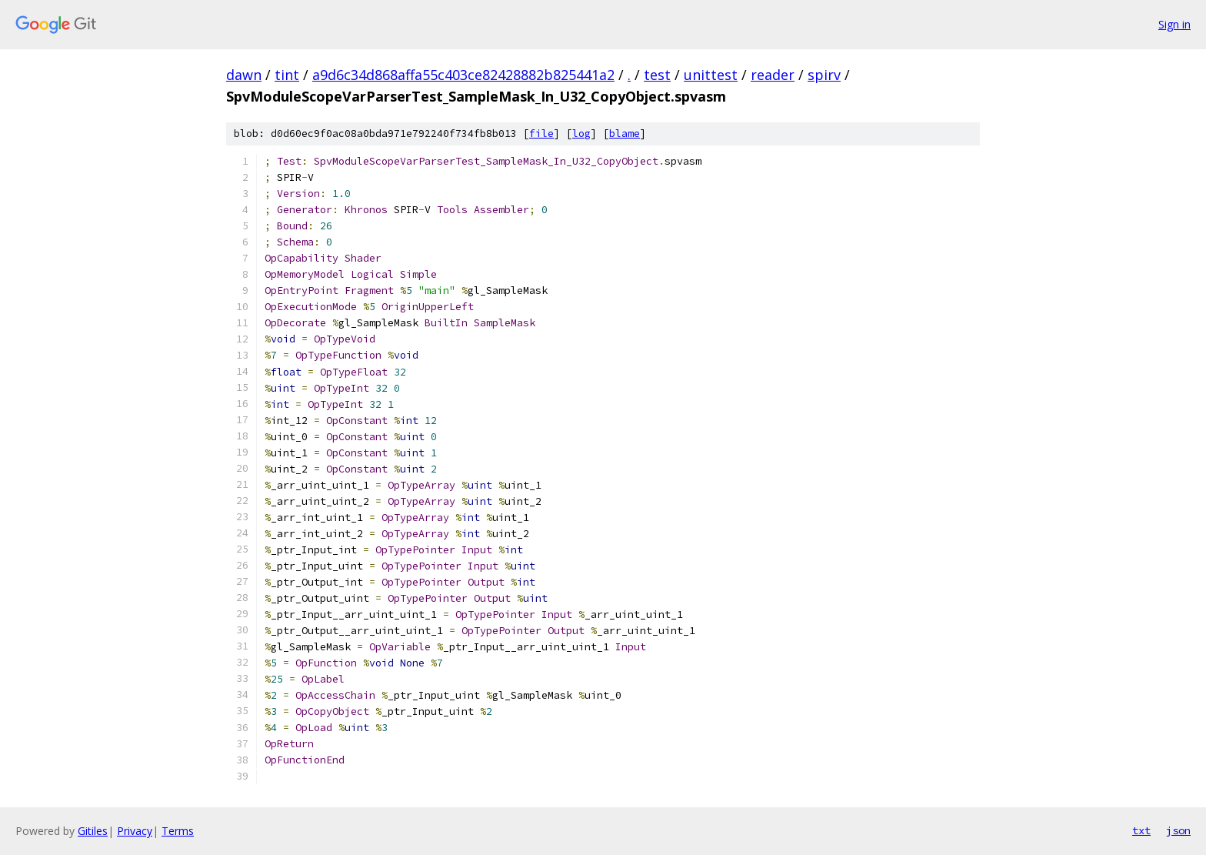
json (1178, 830)
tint (287, 74)
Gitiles (93, 830)
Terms (178, 830)
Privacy (134, 830)
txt (1141, 830)
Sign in (1174, 24)
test (657, 74)
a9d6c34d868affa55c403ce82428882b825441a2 (463, 74)
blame (624, 133)
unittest (711, 74)
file (541, 133)
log (581, 133)
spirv (824, 74)
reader (773, 74)
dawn (244, 74)
